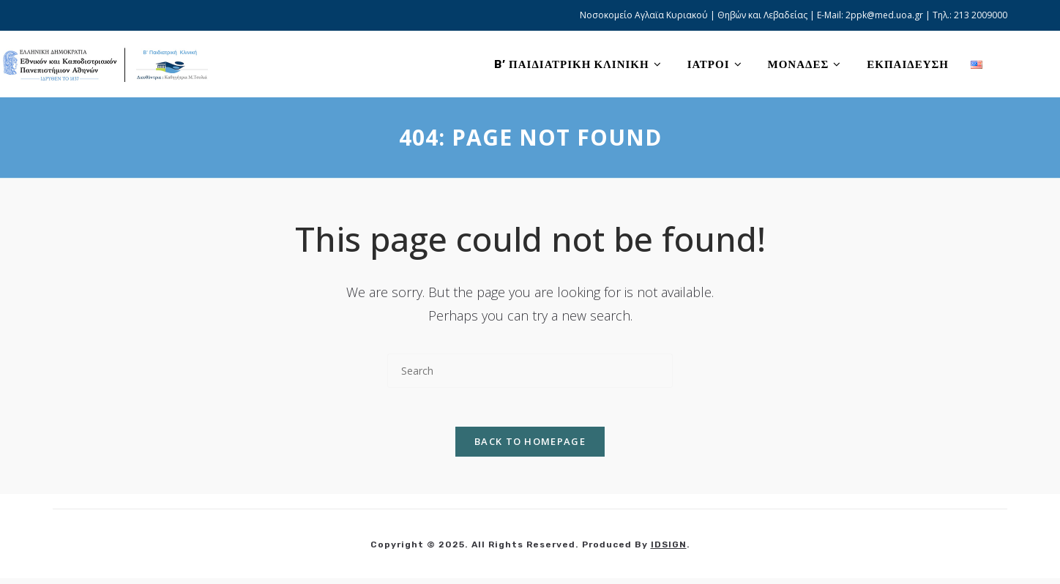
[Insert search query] (530, 370)
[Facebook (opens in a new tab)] (1033, 64)
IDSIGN (669, 550)
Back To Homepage (530, 447)
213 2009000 (980, 15)
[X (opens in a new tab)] (1010, 64)
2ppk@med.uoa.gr (884, 15)
